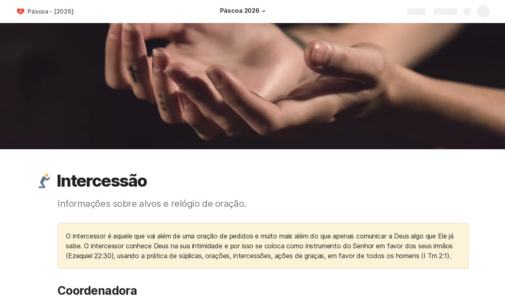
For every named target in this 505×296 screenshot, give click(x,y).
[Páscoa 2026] (244, 11)
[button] (263, 11)
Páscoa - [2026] (51, 11)
